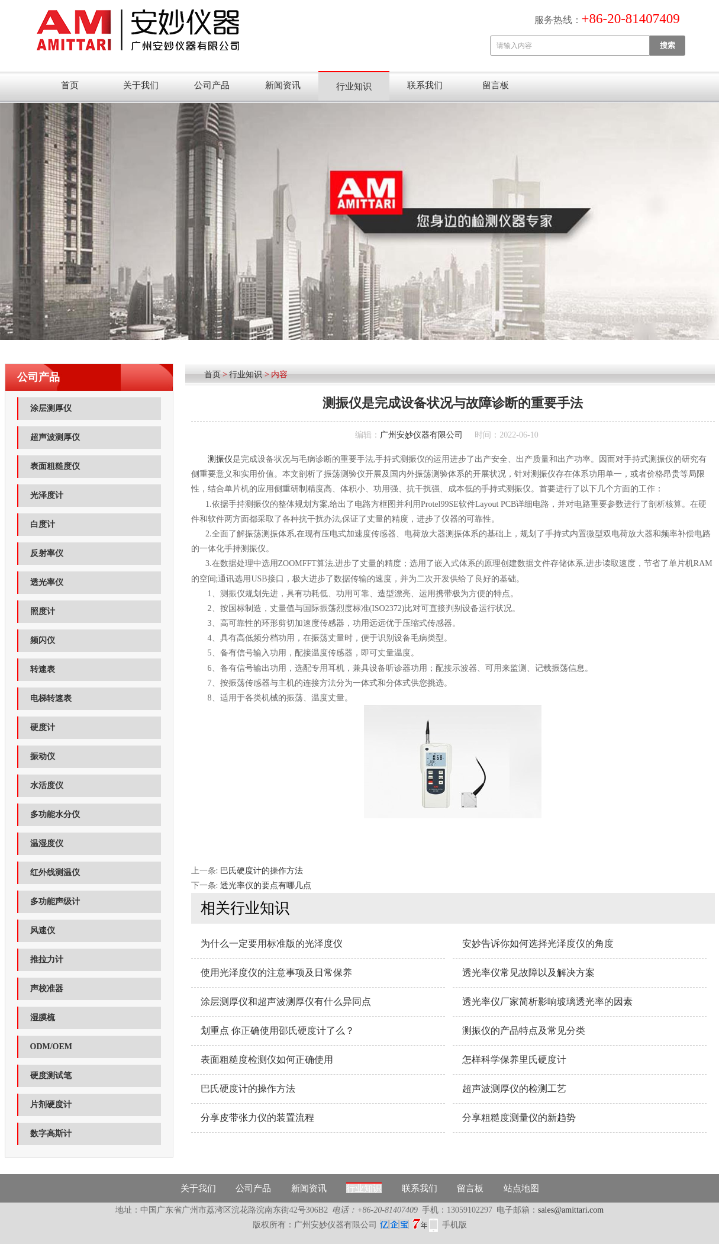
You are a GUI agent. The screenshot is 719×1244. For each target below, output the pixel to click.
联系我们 (425, 85)
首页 (70, 85)
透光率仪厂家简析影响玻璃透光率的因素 (547, 1002)
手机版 (454, 1224)
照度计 (42, 611)
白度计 (42, 524)
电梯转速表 (51, 698)
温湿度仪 (46, 843)
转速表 (42, 669)
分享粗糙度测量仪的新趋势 (519, 1118)
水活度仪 (46, 785)
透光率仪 (46, 582)
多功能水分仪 (55, 814)
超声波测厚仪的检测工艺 (514, 1089)
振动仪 (42, 756)
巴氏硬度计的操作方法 (261, 870)
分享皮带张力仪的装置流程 (257, 1118)
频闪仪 (42, 640)
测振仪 (220, 459)
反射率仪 (46, 553)
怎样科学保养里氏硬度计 (514, 1060)
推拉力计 (46, 959)
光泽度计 (46, 495)
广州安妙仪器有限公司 (421, 434)
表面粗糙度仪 (55, 466)
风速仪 (42, 930)
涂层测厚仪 (51, 408)
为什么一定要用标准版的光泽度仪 (272, 943)
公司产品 (212, 85)
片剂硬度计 (51, 1104)
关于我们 (141, 85)
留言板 (495, 85)
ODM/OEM (51, 1046)
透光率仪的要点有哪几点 (265, 885)
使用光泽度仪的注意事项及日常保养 (276, 972)
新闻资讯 (283, 85)
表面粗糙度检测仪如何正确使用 (267, 1060)
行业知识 (354, 86)
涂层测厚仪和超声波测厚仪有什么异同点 (286, 1002)
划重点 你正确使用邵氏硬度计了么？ (277, 1031)
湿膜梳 (42, 1017)
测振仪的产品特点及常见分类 (523, 1031)
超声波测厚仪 (55, 437)
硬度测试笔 (51, 1075)
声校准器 (46, 988)
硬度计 (42, 727)
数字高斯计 (51, 1133)
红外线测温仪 (55, 872)
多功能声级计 (55, 901)
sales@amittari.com (571, 1210)
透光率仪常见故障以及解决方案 (528, 972)
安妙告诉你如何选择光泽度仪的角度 (538, 943)
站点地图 (521, 1188)
